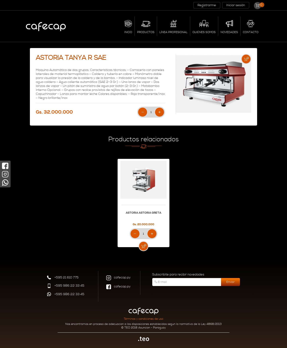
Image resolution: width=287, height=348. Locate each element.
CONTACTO (250, 32)
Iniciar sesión (235, 5)
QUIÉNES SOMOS (204, 32)
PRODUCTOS (145, 32)
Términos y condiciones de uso (143, 319)
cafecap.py (118, 278)
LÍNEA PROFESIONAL (173, 32)
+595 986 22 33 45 (65, 286)
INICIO (128, 32)
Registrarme (207, 5)
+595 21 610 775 (63, 277)
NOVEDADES (229, 32)
